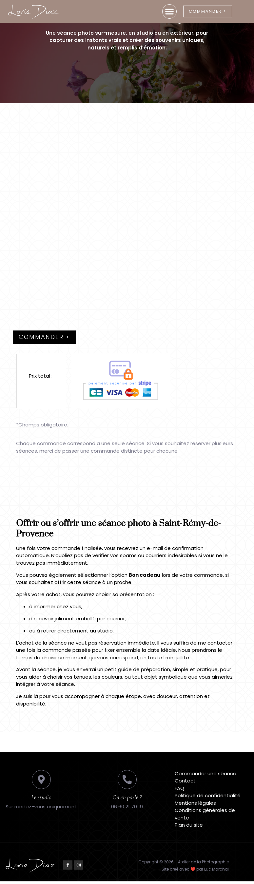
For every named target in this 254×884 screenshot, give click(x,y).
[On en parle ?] (127, 782)
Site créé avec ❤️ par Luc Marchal (195, 872)
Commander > (45, 339)
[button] (163, 11)
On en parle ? (127, 799)
